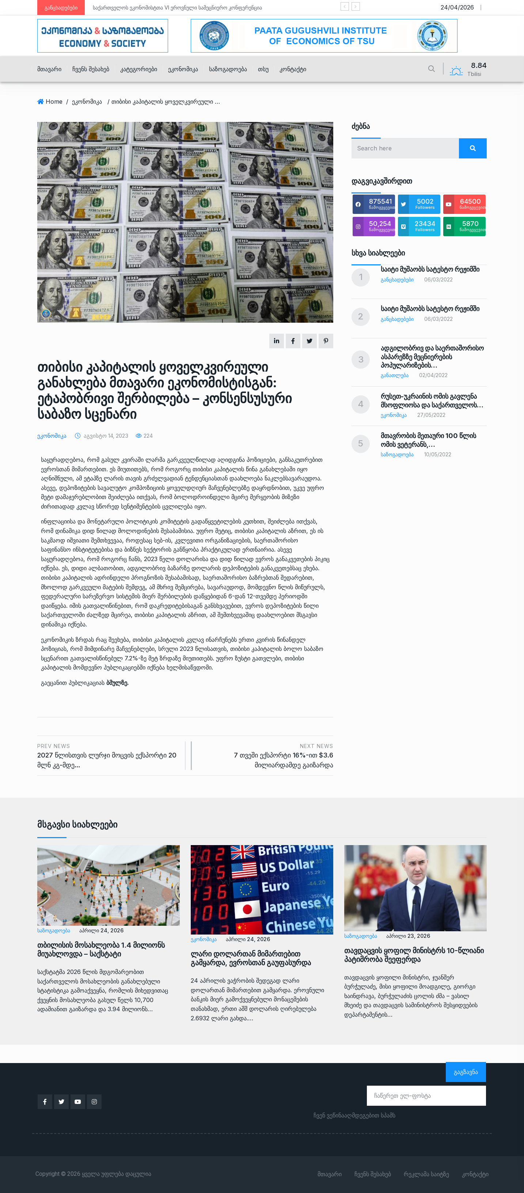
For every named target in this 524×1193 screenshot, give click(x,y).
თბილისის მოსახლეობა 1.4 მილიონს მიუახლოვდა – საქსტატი (101, 949)
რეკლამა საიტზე (426, 1174)
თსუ (263, 69)
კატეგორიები (138, 69)
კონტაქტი (293, 69)
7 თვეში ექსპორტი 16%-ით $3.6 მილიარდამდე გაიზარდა (266, 755)
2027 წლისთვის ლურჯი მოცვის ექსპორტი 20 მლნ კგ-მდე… (108, 755)
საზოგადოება (228, 69)
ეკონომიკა (183, 69)
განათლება (395, 375)
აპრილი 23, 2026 (408, 936)
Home (54, 101)
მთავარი (49, 69)
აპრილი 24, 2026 (101, 930)
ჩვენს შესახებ (90, 69)
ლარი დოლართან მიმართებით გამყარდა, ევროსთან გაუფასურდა (251, 958)
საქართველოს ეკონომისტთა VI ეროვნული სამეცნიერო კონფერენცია (177, 7)
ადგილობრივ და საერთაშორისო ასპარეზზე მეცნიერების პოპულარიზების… (432, 356)
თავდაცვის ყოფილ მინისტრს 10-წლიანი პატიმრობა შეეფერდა (414, 955)
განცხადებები (397, 279)
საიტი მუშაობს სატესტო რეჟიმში (430, 269)
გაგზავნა (466, 1071)
